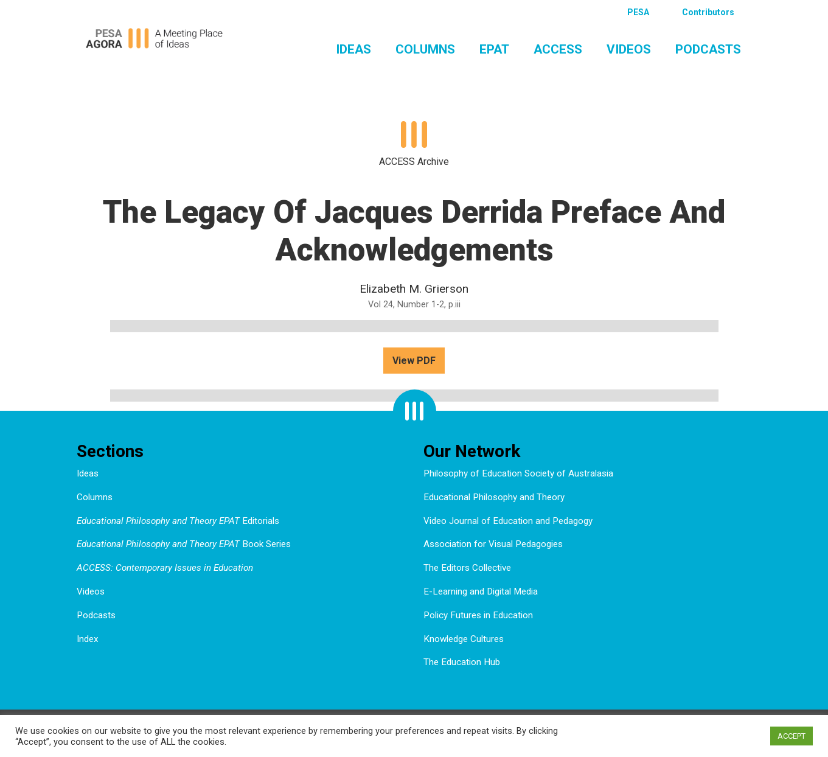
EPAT (494, 49)
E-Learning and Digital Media (480, 591)
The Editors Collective (467, 567)
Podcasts (708, 49)
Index (88, 638)
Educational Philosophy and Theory (494, 497)
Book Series (184, 544)
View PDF (414, 360)
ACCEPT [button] (791, 736)
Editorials (178, 520)
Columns (425, 49)
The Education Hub (461, 662)
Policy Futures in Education (478, 615)
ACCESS (558, 49)
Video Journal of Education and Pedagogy (508, 520)
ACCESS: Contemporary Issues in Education (165, 567)
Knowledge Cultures (463, 638)
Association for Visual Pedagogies (493, 544)
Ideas (353, 49)
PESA (638, 12)
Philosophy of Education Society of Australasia (518, 473)
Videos (629, 49)
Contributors (708, 12)
